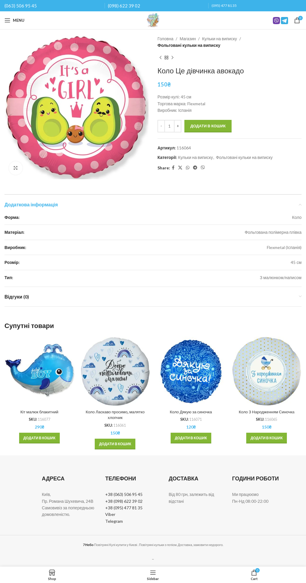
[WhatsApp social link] (187, 168)
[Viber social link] (203, 168)
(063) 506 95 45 (20, 5)
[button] (39, 438)
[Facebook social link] (173, 168)
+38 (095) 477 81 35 (124, 507)
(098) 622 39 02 (124, 5)
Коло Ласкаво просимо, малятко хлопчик (115, 415)
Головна (165, 38)
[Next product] (172, 58)
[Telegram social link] (195, 168)
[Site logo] (153, 19)
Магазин (188, 38)
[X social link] (180, 168)
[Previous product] (160, 58)
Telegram (114, 521)
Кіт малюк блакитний (39, 412)
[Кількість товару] (169, 126)
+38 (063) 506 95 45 (124, 494)
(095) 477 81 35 (224, 5)
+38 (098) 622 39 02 (124, 500)
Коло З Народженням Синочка (266, 412)
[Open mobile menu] (14, 20)
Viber (110, 514)
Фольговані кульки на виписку (188, 45)
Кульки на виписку (219, 38)
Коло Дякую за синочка (191, 412)
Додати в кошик (208, 125)
